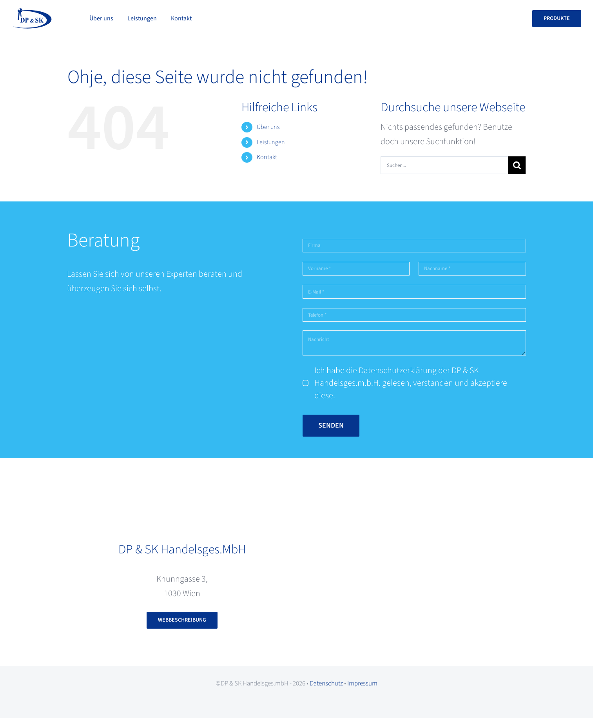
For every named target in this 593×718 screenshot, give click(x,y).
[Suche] (517, 165)
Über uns (268, 127)
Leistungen (271, 142)
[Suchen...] (444, 165)
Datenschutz (326, 683)
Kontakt (267, 157)
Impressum (362, 683)
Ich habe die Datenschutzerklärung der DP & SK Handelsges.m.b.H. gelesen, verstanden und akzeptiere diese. (410, 383)
